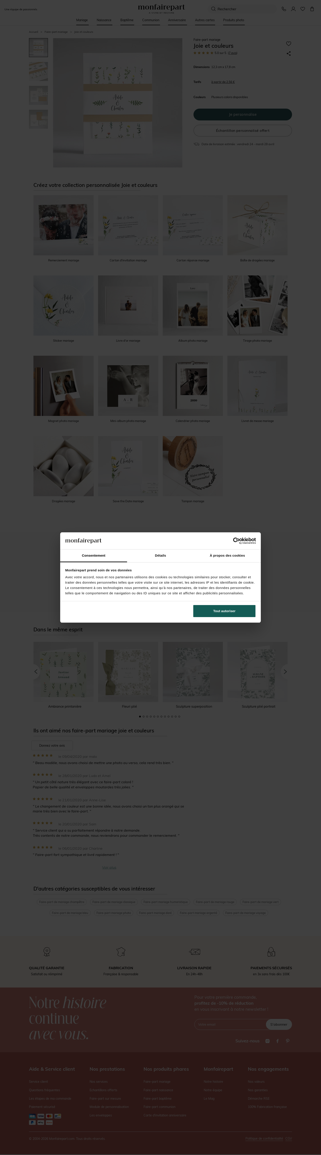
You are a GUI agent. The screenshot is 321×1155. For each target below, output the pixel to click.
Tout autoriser (224, 611)
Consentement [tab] (93, 555)
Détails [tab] (160, 555)
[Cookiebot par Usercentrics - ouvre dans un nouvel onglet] (236, 540)
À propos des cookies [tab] (227, 555)
